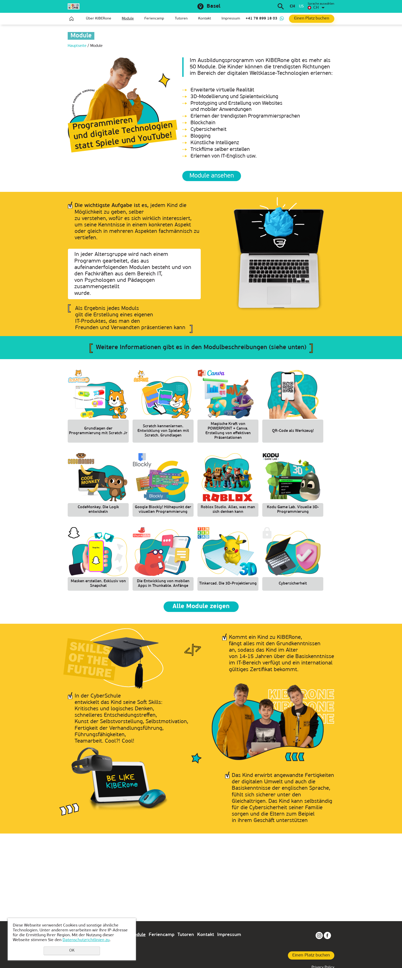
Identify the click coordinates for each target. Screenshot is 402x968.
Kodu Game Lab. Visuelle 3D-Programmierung (293, 509)
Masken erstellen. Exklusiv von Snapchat (98, 583)
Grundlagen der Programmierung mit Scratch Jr (98, 431)
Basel (213, 6)
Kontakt (204, 18)
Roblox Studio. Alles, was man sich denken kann (228, 509)
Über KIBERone (98, 18)
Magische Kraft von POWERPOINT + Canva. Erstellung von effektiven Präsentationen (228, 431)
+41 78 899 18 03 (261, 18)
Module (128, 18)
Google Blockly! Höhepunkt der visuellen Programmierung (163, 509)
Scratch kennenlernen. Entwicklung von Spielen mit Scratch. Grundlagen (163, 431)
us (301, 6)
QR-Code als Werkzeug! (293, 431)
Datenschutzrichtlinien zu (86, 940)
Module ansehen (211, 176)
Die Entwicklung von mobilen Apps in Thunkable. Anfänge (163, 583)
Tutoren (181, 18)
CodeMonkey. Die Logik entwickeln (98, 509)
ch (292, 6)
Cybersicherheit (293, 584)
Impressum (231, 18)
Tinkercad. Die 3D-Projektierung (228, 584)
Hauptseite (71, 19)
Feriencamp (154, 18)
